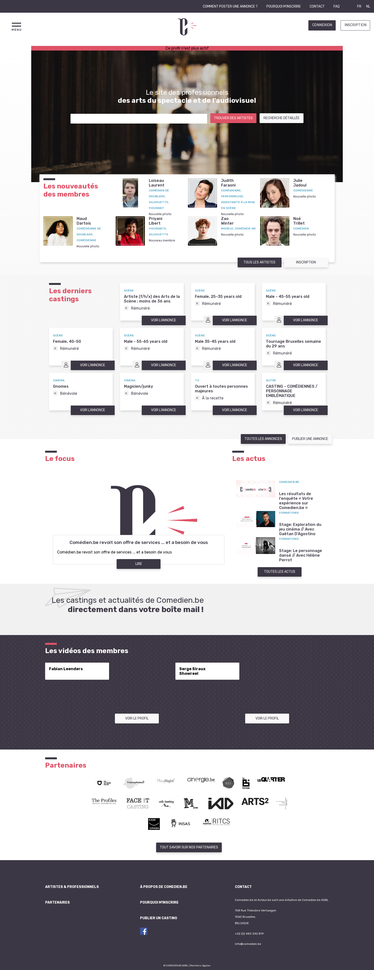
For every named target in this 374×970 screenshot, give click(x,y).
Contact (317, 6)
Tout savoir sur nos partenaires (189, 847)
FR (359, 6)
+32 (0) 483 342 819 (249, 933)
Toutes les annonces (263, 439)
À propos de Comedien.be (163, 887)
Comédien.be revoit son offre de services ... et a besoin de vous (139, 542)
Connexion (322, 25)
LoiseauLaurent (156, 183)
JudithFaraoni (228, 183)
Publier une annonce (310, 439)
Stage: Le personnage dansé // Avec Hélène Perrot (300, 555)
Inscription (355, 25)
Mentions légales (200, 965)
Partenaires (57, 902)
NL (368, 6)
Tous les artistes (259, 262)
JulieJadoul (299, 183)
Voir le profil (137, 718)
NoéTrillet (299, 221)
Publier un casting (158, 918)
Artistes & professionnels (72, 887)
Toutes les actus (279, 572)
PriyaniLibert (155, 221)
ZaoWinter (227, 221)
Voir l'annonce (163, 320)
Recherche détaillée (281, 118)
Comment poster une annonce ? (230, 6)
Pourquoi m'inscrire (283, 6)
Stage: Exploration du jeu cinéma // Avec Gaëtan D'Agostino (300, 529)
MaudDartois (84, 221)
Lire (138, 564)
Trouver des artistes (233, 118)
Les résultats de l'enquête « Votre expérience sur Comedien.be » (296, 500)
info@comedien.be (248, 944)
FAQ (337, 6)
